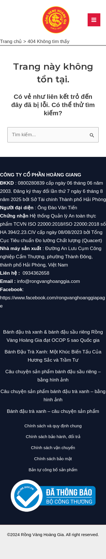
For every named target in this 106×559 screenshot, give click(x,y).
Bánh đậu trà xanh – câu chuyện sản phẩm (53, 411)
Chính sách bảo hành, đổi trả (53, 436)
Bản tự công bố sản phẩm (53, 469)
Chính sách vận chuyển (53, 447)
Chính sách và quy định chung (52, 425)
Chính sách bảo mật (53, 458)
